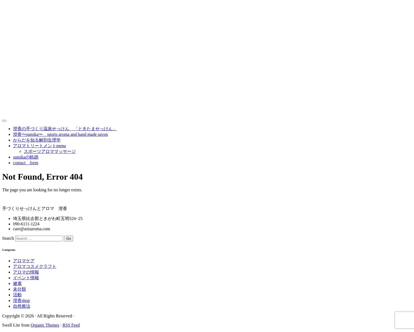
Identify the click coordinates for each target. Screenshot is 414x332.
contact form (25, 162)
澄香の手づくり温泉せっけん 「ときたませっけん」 (65, 128)
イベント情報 (26, 277)
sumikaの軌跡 (25, 157)
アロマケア (24, 260)
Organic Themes (45, 325)
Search (8, 238)
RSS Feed (71, 325)
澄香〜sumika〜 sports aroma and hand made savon (60, 134)
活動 (17, 294)
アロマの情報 (26, 272)
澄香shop (21, 300)
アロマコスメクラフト (34, 266)
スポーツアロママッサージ (50, 151)
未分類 (19, 289)
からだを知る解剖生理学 (37, 140)
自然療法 (21, 306)
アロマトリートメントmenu (39, 145)
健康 (17, 283)
